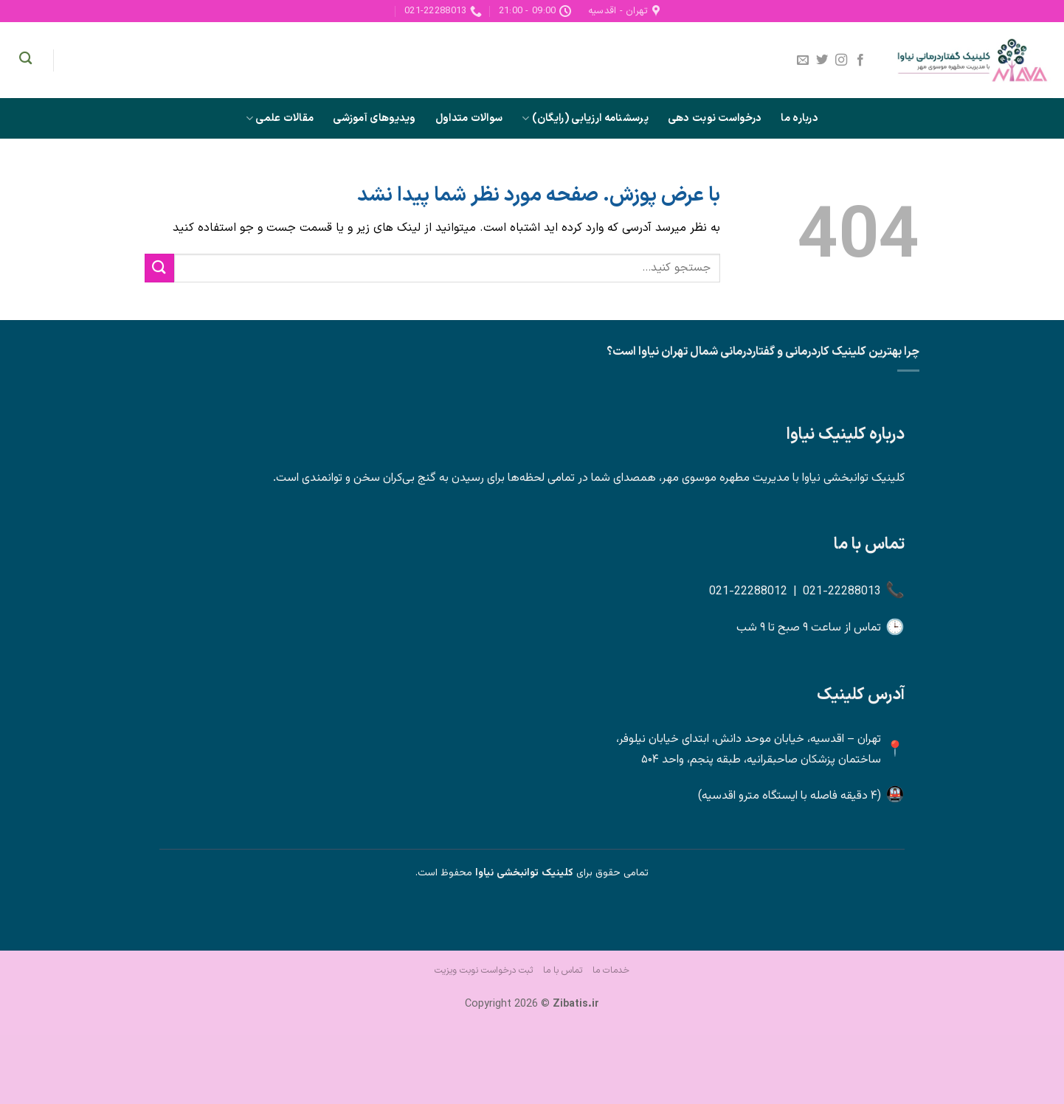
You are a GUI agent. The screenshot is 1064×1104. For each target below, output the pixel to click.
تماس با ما (562, 970)
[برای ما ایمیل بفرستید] (803, 60)
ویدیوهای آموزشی (374, 118)
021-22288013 (842, 592)
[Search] (25, 58)
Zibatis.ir (576, 1004)
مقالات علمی (280, 118)
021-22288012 (748, 592)
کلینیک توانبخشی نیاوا (524, 873)
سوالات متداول (468, 118)
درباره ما (799, 118)
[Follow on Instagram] (841, 60)
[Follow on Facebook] (860, 60)
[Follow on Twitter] (822, 60)
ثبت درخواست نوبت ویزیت (484, 970)
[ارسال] (159, 268)
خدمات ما (611, 970)
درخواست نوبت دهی (715, 118)
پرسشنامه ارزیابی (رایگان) (585, 118)
